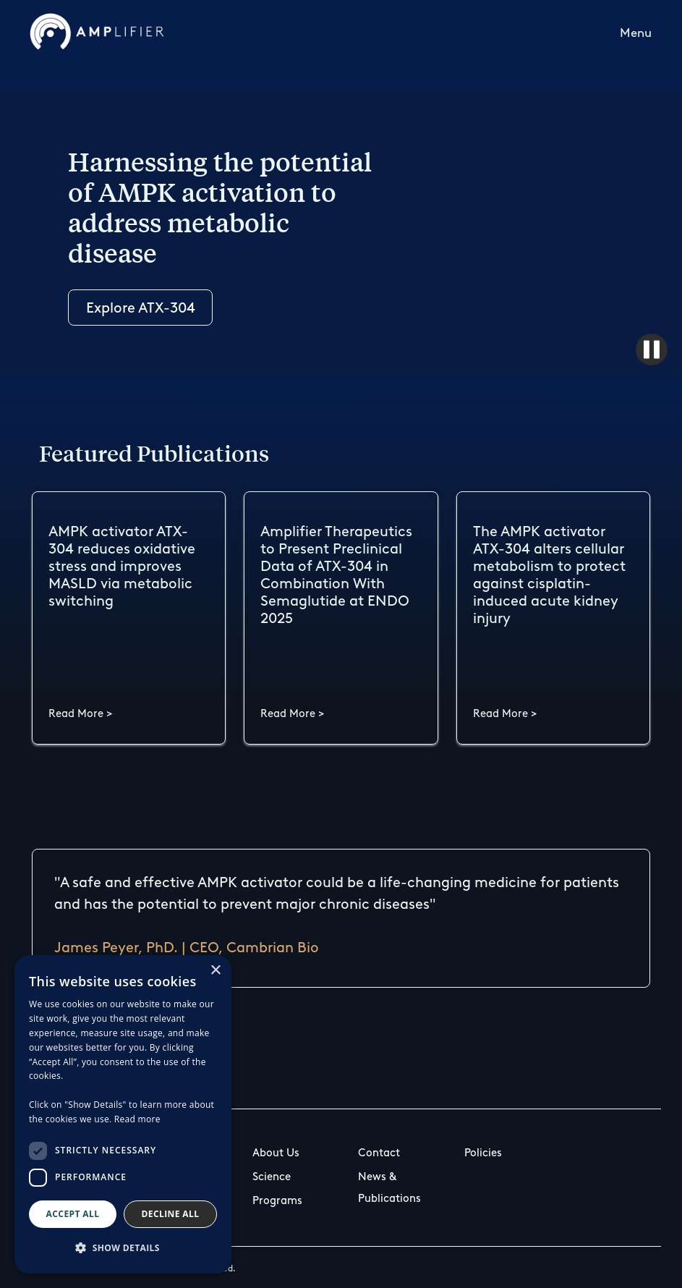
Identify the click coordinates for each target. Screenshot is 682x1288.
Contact (379, 1152)
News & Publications (389, 1187)
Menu (636, 32)
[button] (636, 31)
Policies (483, 1152)
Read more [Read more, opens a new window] (137, 1119)
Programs (277, 1200)
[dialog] (122, 1114)
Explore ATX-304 (140, 307)
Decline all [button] (171, 1214)
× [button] (215, 970)
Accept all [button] (73, 1214)
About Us (275, 1152)
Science (271, 1176)
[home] (96, 32)
